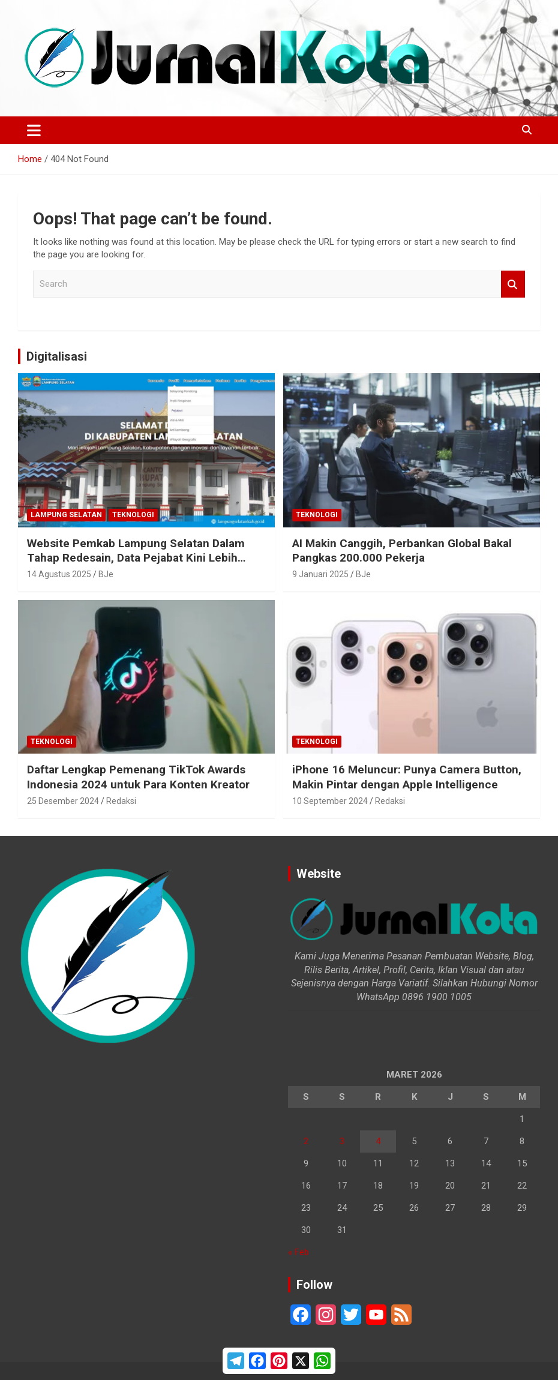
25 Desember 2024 (63, 801)
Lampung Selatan (66, 515)
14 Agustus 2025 (59, 574)
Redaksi (121, 801)
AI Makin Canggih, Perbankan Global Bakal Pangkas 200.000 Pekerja (402, 550)
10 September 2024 (330, 801)
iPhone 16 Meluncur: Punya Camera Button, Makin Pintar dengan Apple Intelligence (406, 777)
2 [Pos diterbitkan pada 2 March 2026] (306, 1141)
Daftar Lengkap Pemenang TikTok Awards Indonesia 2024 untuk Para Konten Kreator (138, 777)
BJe (105, 574)
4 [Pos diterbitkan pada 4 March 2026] (378, 1141)
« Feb (298, 1252)
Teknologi (133, 515)
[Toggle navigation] (34, 130)
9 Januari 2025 (320, 574)
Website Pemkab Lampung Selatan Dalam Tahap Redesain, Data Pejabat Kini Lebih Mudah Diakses (136, 558)
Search (513, 284)
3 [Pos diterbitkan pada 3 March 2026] (342, 1141)
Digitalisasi (56, 356)
